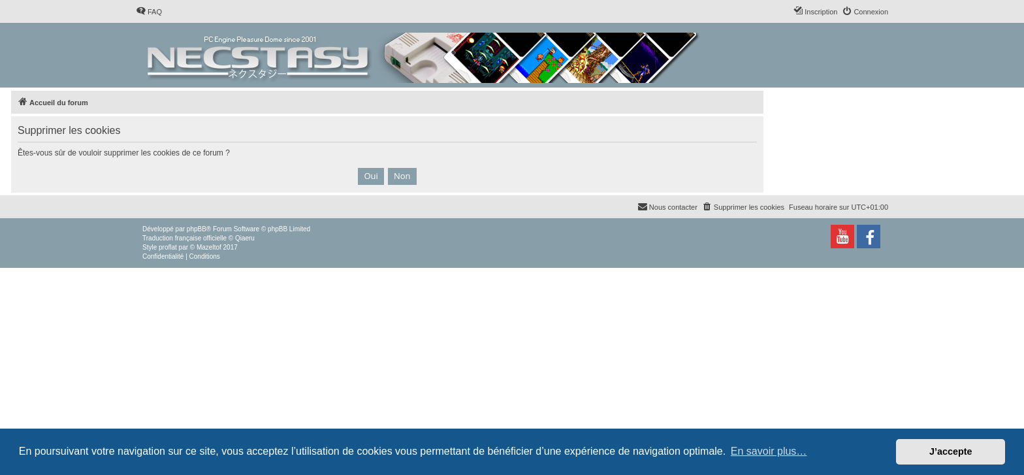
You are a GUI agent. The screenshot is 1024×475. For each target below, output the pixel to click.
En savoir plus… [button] (769, 451)
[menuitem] (149, 12)
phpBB (196, 229)
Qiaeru (245, 238)
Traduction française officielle (184, 238)
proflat (168, 247)
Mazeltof (209, 247)
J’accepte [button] (950, 451)
